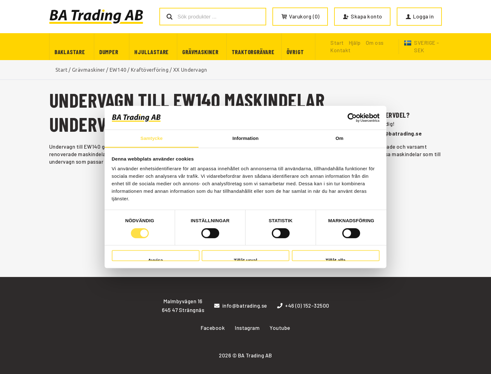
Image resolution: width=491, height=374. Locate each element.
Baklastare (69, 51)
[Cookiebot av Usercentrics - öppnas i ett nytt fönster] (352, 117)
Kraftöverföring (149, 70)
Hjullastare (151, 51)
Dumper (108, 51)
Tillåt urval (245, 259)
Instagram (247, 328)
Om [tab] (339, 138)
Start (61, 70)
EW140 (118, 70)
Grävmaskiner (200, 51)
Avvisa (155, 259)
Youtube (280, 328)
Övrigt (295, 51)
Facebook (213, 328)
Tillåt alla (336, 259)
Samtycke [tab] (152, 138)
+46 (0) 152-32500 (303, 305)
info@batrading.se (398, 133)
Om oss (375, 42)
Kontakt (340, 50)
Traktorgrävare (253, 51)
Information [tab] (245, 138)
